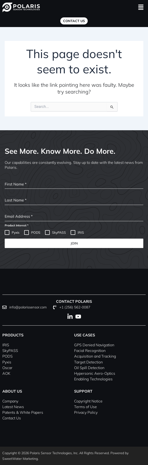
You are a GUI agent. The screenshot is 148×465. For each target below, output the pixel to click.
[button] (141, 7)
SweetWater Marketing (20, 459)
